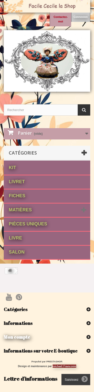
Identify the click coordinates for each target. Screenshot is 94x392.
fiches (17, 195)
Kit (12, 167)
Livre (15, 238)
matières (20, 210)
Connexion (80, 16)
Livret (17, 181)
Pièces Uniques (28, 224)
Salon (17, 252)
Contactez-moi (60, 19)
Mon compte (17, 337)
